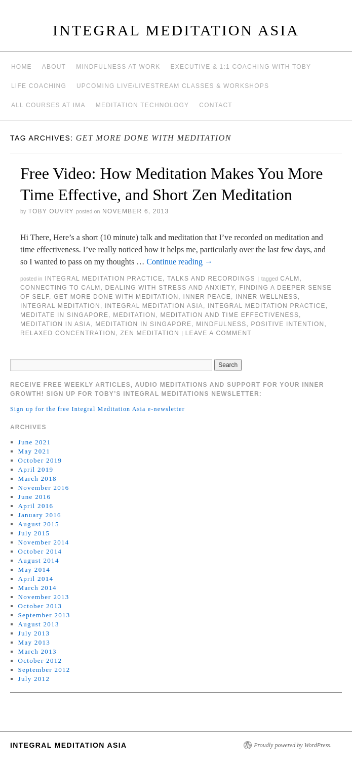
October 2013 (40, 606)
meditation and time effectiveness (229, 314)
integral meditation (60, 305)
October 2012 (40, 660)
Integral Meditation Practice (104, 278)
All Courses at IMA (48, 105)
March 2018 (37, 478)
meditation (134, 314)
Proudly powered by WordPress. (293, 745)
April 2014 (36, 578)
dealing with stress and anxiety (170, 287)
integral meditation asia (154, 305)
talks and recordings (211, 278)
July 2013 (34, 633)
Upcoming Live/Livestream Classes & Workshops (172, 85)
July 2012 (34, 678)
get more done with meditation (116, 296)
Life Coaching (38, 85)
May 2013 (34, 642)
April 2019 (36, 469)
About (54, 66)
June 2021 (34, 442)
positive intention (287, 324)
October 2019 (40, 460)
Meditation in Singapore (143, 324)
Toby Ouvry (51, 211)
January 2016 (39, 515)
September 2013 (44, 615)
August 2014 (38, 560)
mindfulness (221, 324)
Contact (215, 105)
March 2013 (37, 651)
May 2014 (34, 569)
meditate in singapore (64, 314)
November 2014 (43, 542)
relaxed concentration (67, 333)
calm (289, 278)
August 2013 (38, 624)
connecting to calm (60, 287)
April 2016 (36, 506)
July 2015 (34, 533)
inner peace (207, 296)
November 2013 (43, 597)
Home (21, 66)
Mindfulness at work (118, 66)
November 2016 (43, 487)
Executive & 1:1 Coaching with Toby (241, 66)
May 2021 (34, 451)
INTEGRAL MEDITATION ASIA (176, 30)
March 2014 (37, 587)
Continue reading (179, 261)
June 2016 (34, 496)
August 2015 (38, 524)
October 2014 (40, 551)
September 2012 (44, 669)
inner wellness (267, 296)
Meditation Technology (142, 105)
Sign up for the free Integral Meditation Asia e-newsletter (97, 409)
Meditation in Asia (55, 324)
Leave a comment (218, 333)
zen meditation (149, 333)
